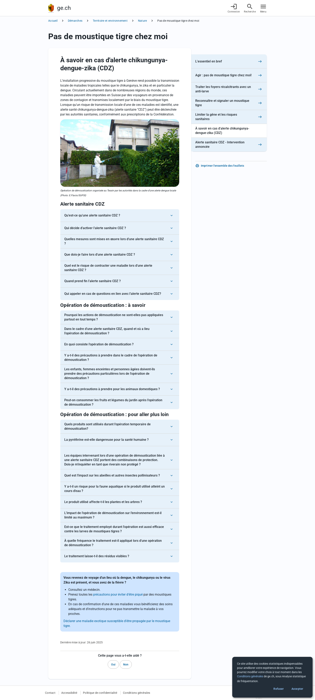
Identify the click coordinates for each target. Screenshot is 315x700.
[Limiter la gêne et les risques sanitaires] (229, 117)
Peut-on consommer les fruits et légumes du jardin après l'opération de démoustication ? (113, 402)
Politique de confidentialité (100, 692)
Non (125, 664)
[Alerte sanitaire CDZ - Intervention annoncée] (229, 144)
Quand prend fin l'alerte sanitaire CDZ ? (92, 281)
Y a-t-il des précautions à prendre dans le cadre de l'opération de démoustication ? (110, 357)
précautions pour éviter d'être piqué (118, 594)
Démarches (75, 20)
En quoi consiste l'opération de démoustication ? (99, 344)
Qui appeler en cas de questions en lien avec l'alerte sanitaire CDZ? (112, 294)
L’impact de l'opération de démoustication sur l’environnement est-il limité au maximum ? (113, 515)
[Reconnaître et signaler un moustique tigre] (229, 103)
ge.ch (64, 8)
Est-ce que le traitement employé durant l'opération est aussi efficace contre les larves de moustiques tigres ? (114, 529)
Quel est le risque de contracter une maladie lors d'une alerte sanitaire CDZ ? (108, 268)
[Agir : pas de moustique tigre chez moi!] (229, 75)
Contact (50, 692)
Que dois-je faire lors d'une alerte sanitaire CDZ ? (99, 254)
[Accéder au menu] (263, 8)
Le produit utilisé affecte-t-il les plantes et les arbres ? (103, 502)
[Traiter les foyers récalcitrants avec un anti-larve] (229, 89)
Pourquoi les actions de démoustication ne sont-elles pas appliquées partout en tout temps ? (113, 317)
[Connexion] (234, 8)
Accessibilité (69, 692)
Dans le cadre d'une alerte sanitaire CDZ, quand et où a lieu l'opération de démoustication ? (106, 331)
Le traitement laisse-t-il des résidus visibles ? (96, 556)
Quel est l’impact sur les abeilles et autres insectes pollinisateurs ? (112, 475)
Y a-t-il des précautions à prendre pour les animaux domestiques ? (112, 389)
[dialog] (272, 677)
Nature (142, 20)
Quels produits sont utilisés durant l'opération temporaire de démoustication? (107, 426)
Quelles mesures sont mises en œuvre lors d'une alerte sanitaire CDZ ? (114, 241)
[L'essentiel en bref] (229, 61)
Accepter (297, 688)
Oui (113, 664)
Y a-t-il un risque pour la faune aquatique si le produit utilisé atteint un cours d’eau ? (114, 489)
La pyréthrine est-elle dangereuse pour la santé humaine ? (106, 440)
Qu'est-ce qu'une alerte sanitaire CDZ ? (92, 215)
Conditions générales (136, 692)
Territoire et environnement (110, 20)
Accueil (52, 20)
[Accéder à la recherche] (250, 8)
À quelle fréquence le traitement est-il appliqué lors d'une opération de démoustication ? (113, 543)
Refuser (278, 688)
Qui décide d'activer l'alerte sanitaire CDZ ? (95, 228)
